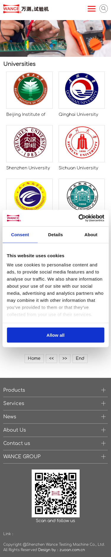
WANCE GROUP (22, 456)
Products (14, 390)
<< (51, 358)
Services (13, 403)
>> (64, 358)
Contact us (16, 443)
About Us (14, 430)
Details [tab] (55, 234)
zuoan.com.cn (72, 550)
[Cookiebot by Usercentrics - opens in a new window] (79, 218)
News (9, 417)
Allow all (55, 334)
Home (34, 358)
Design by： (48, 550)
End (80, 358)
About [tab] (90, 234)
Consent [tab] (20, 234)
